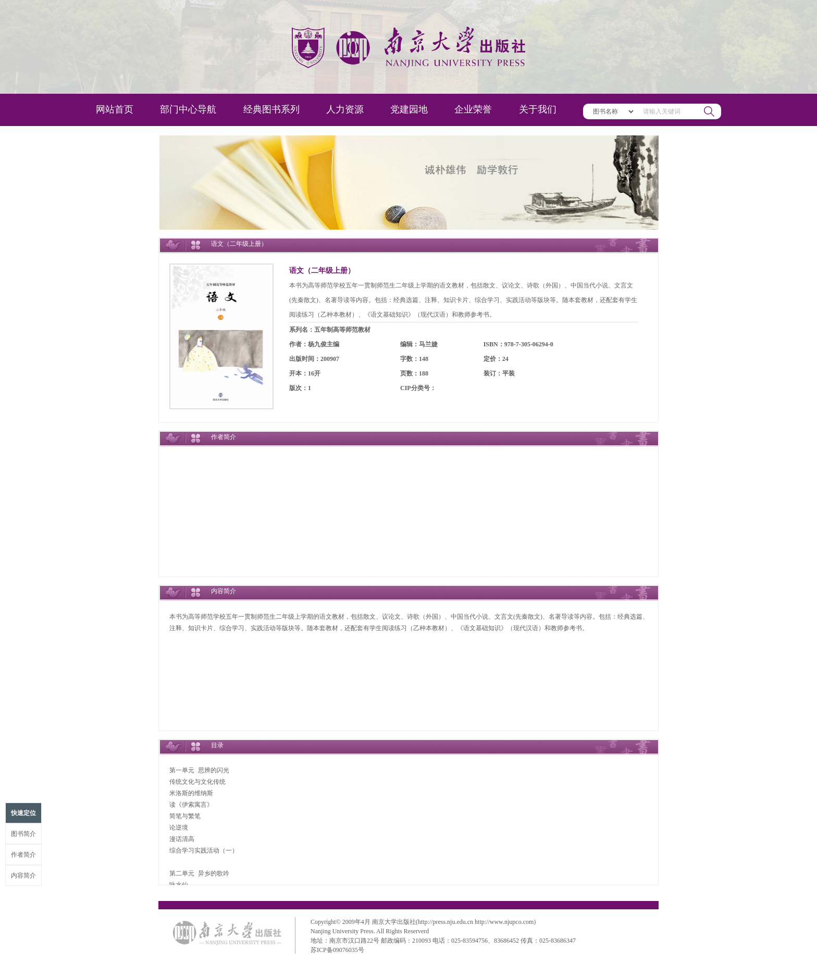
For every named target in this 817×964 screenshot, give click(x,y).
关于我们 (537, 109)
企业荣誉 (473, 109)
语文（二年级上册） (322, 270)
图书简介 (23, 833)
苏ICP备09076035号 (337, 950)
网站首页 (114, 109)
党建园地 (409, 109)
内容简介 (23, 875)
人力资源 (345, 109)
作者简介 (23, 854)
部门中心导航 (188, 109)
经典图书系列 (271, 109)
